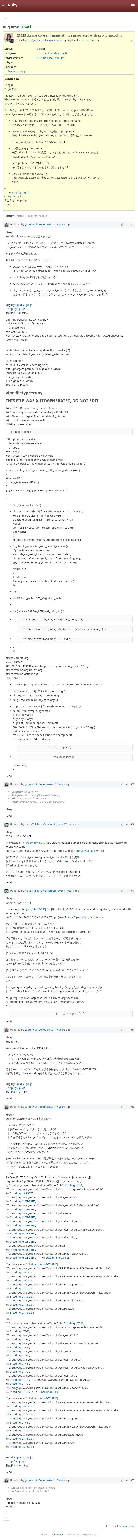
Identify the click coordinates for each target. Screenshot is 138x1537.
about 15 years (86, 40)
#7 (132, 1480)
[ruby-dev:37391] (36, 909)
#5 (132, 1029)
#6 (132, 1106)
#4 (132, 890)
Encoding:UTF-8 (73, 1185)
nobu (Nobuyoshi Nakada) (52, 53)
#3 (132, 824)
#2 (132, 784)
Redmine (58, 1534)
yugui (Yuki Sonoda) (37, 40)
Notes (20, 215)
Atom (132, 1526)
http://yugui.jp (15, 196)
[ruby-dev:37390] (14, 71)
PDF (125, 1526)
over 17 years (55, 40)
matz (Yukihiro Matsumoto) (41, 824)
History (9, 215)
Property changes (37, 215)
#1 (132, 224)
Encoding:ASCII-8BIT (22, 1201)
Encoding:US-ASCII (21, 1193)
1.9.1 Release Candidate (51, 58)
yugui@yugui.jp (21, 192)
